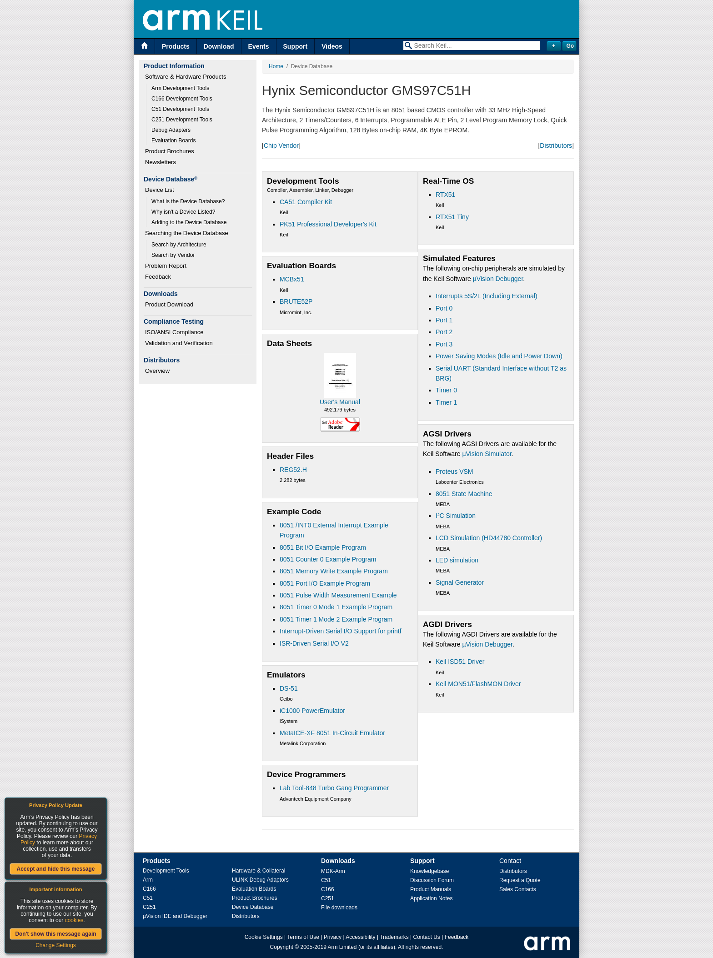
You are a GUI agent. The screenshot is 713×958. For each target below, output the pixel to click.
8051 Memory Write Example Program (334, 571)
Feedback (158, 276)
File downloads (339, 907)
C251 (149, 907)
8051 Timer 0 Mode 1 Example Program (336, 607)
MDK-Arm (333, 871)
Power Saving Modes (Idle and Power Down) (499, 356)
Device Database (252, 907)
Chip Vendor (281, 145)
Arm (148, 880)
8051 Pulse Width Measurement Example (338, 595)
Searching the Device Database (186, 233)
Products (176, 46)
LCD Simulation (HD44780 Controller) (489, 538)
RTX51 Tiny (452, 217)
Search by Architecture (178, 244)
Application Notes (431, 898)
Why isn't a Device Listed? (183, 212)
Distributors (556, 145)
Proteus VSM (454, 471)
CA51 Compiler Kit (306, 202)
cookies (74, 920)
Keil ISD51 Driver (460, 661)
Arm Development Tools (180, 88)
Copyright (281, 947)
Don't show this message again (55, 934)
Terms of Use (303, 937)
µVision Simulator (486, 453)
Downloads (338, 860)
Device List (159, 189)
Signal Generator (460, 582)
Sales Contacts (517, 889)
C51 (148, 898)
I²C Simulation (456, 515)
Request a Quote (520, 880)
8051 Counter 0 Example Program (328, 559)
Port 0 (444, 308)
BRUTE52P (296, 301)
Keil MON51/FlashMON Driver (478, 683)
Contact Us (426, 937)
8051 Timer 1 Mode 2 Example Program (336, 619)
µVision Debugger (498, 278)
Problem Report (165, 265)
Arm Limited (342, 947)
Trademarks (394, 937)
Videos (331, 46)
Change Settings (55, 945)
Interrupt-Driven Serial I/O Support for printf (341, 631)
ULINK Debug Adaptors (260, 880)
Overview (157, 370)
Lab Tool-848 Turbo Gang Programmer (334, 788)
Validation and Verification (179, 343)
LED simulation (457, 560)
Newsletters (160, 162)
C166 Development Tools (181, 98)
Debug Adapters (171, 130)
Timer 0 (446, 390)
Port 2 (444, 332)
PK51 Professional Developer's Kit (328, 224)
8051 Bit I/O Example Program (323, 547)
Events (258, 46)
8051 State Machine (464, 493)
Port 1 (444, 320)
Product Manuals (430, 889)
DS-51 (289, 688)
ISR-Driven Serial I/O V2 (314, 643)
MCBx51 (292, 279)
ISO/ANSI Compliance (174, 332)
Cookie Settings (264, 937)
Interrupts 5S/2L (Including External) (486, 296)
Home (276, 66)
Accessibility (360, 937)
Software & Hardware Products (185, 76)
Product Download (169, 304)
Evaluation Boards (173, 140)
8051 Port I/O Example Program (325, 583)
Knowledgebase (429, 871)
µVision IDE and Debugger (175, 916)
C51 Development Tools (180, 109)
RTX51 (445, 194)
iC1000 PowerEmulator (312, 710)
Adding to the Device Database (188, 222)
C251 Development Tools (181, 119)
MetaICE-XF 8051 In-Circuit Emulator (332, 733)
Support (295, 46)
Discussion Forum (432, 880)
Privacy (332, 937)
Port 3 (444, 344)
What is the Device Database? (188, 201)
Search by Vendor (173, 255)
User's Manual (340, 402)
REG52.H (293, 469)
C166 (149, 889)
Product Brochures (169, 151)
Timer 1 (446, 402)
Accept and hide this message (55, 869)
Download (219, 46)
